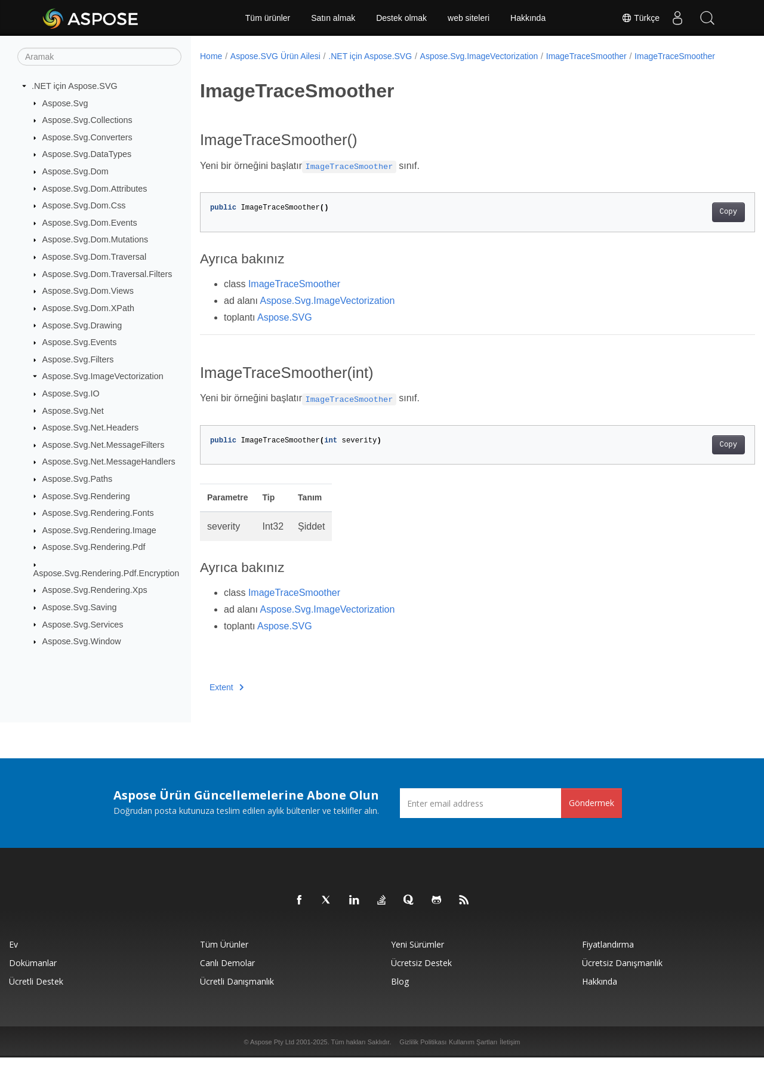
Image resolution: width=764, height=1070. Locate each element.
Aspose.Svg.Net (73, 410)
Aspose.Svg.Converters (87, 137)
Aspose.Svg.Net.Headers (90, 427)
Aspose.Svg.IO (71, 393)
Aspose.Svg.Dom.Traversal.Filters (107, 274)
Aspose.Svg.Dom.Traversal (94, 257)
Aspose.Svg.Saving (79, 607)
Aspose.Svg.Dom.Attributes (94, 188)
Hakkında (528, 18)
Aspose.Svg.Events (79, 342)
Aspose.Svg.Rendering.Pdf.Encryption (106, 573)
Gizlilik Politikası (422, 1054)
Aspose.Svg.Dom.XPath (88, 308)
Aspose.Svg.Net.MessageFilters (103, 445)
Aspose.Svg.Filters (78, 359)
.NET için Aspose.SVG (75, 86)
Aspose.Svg (65, 102)
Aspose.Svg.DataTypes (87, 154)
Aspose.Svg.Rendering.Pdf (94, 547)
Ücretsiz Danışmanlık (622, 975)
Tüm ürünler (267, 18)
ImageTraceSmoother (586, 56)
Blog (400, 994)
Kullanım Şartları (473, 1054)
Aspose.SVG (284, 330)
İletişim (510, 1054)
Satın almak (333, 18)
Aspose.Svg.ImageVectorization (103, 376)
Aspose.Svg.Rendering (86, 495)
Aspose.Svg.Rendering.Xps (94, 590)
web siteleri (468, 18)
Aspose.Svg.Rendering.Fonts (98, 513)
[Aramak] (99, 57)
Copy (689, 224)
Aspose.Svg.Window (81, 641)
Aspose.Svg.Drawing (82, 325)
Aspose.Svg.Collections (87, 120)
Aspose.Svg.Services (83, 624)
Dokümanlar (33, 975)
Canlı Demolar (227, 975)
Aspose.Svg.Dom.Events (89, 222)
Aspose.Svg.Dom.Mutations (95, 239)
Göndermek (591, 815)
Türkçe (640, 18)
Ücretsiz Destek (421, 975)
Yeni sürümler (417, 957)
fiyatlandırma (608, 957)
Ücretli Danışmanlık (237, 994)
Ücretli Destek (36, 994)
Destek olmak (401, 18)
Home (211, 56)
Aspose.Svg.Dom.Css (84, 205)
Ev (13, 957)
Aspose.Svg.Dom (75, 171)
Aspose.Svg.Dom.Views (88, 291)
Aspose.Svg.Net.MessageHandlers (108, 461)
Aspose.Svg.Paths (77, 479)
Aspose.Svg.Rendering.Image (99, 530)
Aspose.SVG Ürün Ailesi (275, 56)
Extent (227, 700)
